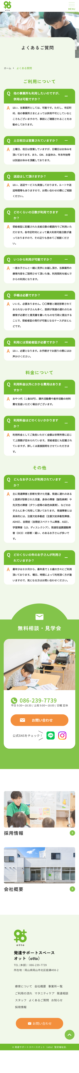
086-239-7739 (40, 720)
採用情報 (21, 1029)
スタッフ (21, 1022)
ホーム (8, 68)
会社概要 (42, 1008)
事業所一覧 (58, 1008)
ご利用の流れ (24, 1015)
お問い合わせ (42, 741)
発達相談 (66, 1015)
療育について (24, 1008)
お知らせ (60, 1022)
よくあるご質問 (40, 1022)
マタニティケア (46, 1015)
